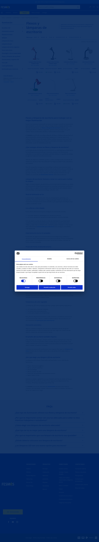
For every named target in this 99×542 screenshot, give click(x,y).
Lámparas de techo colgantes (10, 47)
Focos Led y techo (7, 50)
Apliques (4, 38)
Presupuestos (79, 475)
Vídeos (61, 489)
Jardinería (45, 479)
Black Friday (29, 486)
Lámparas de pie (7, 44)
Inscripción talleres (80, 469)
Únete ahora (61, 1)
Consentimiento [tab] (26, 259)
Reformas (45, 475)
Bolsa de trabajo (80, 488)
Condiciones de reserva (65, 499)
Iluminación (16, 17)
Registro (12, 81)
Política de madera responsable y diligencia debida (66, 480)
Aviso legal (29, 538)
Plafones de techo (7, 34)
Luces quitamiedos (7, 66)
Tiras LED (4, 62)
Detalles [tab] (49, 258)
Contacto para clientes (81, 484)
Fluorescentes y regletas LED (10, 59)
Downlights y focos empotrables (11, 53)
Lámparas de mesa (7, 41)
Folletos (28, 469)
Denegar (27, 287)
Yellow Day (29, 479)
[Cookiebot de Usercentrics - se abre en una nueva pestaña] (76, 253)
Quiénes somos (63, 469)
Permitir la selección (49, 287)
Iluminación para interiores (10, 69)
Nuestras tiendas (13, 512)
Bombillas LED (6, 28)
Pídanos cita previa (80, 472)
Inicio (3, 17)
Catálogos (44, 12)
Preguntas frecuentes (65, 503)
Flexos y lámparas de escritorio (11, 56)
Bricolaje (9, 17)
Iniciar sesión (6, 81)
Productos (8, 12)
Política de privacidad (39, 538)
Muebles (45, 482)
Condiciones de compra (65, 496)
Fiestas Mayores (31, 475)
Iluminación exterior (8, 31)
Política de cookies (51, 538)
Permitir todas (72, 287)
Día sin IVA (29, 482)
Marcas (45, 489)
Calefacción (46, 472)
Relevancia (93, 42)
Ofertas (25, 12)
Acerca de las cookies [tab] (73, 258)
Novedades (46, 486)
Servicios (15, 12)
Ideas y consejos (36, 12)
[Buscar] (58, 7)
